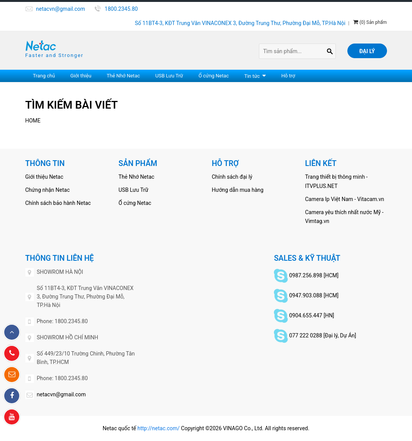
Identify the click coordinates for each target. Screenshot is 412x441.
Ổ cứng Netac (213, 76)
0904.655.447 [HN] (311, 315)
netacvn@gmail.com (60, 9)
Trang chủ (44, 76)
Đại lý (367, 51)
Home (33, 120)
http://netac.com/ (158, 428)
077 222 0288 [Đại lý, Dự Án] (322, 335)
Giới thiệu (80, 76)
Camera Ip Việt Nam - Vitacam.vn (344, 199)
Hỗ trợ (288, 76)
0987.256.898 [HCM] (314, 275)
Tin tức (252, 76)
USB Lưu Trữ (169, 76)
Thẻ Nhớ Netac (123, 76)
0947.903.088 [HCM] (314, 295)
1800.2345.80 (121, 9)
